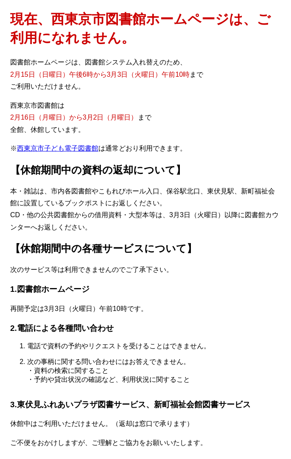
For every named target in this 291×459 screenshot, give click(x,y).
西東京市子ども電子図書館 (57, 148)
